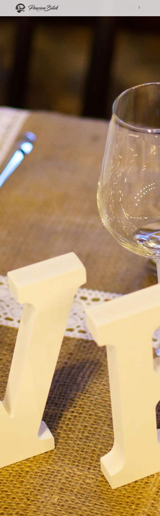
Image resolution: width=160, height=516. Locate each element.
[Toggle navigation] (139, 8)
